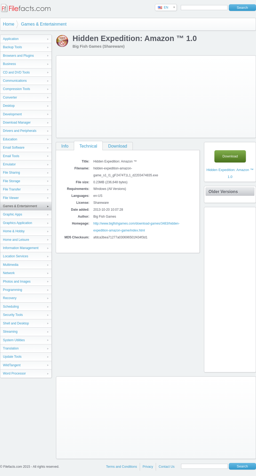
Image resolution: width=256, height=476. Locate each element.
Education (10, 139)
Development (12, 114)
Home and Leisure (16, 240)
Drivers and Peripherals (19, 131)
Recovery (10, 298)
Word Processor (14, 373)
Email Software (14, 147)
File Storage (11, 181)
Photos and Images (16, 281)
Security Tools (13, 315)
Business (9, 64)
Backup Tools (12, 47)
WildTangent (12, 365)
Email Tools (11, 156)
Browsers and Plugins (18, 56)
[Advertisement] (132, 95)
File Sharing (11, 172)
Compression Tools (16, 89)
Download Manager (17, 122)
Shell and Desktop (16, 323)
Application (11, 39)
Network (9, 273)
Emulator (9, 164)
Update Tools (12, 357)
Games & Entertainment (44, 24)
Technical (88, 146)
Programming (12, 290)
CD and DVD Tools (16, 72)
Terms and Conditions (121, 467)
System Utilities (14, 340)
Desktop (9, 106)
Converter (10, 97)
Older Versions (223, 191)
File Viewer (11, 198)
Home (8, 24)
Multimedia (10, 265)
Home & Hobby (14, 231)
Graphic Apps (12, 214)
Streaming (10, 331)
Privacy (148, 467)
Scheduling (11, 306)
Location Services (15, 256)
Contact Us (166, 467)
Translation (11, 348)
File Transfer (12, 189)
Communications (15, 81)
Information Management (20, 248)
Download (117, 146)
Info (65, 146)
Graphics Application (17, 223)
